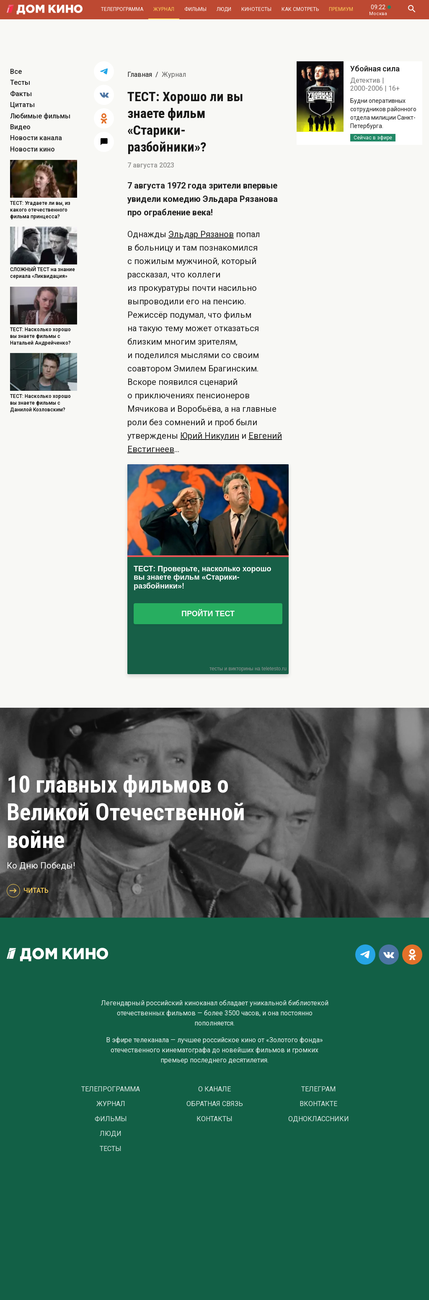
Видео (20, 127)
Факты (21, 94)
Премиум (341, 9)
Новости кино (32, 149)
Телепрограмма (122, 9)
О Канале (214, 1089)
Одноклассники (318, 1119)
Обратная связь (214, 1104)
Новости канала (36, 138)
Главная (139, 74)
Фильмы (195, 9)
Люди (224, 9)
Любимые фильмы (40, 116)
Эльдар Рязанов (201, 234)
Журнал (163, 9)
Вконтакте (318, 1104)
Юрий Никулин (209, 436)
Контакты (214, 1119)
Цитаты (22, 105)
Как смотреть (300, 9)
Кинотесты (256, 9)
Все (16, 72)
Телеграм (318, 1089)
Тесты (20, 82)
